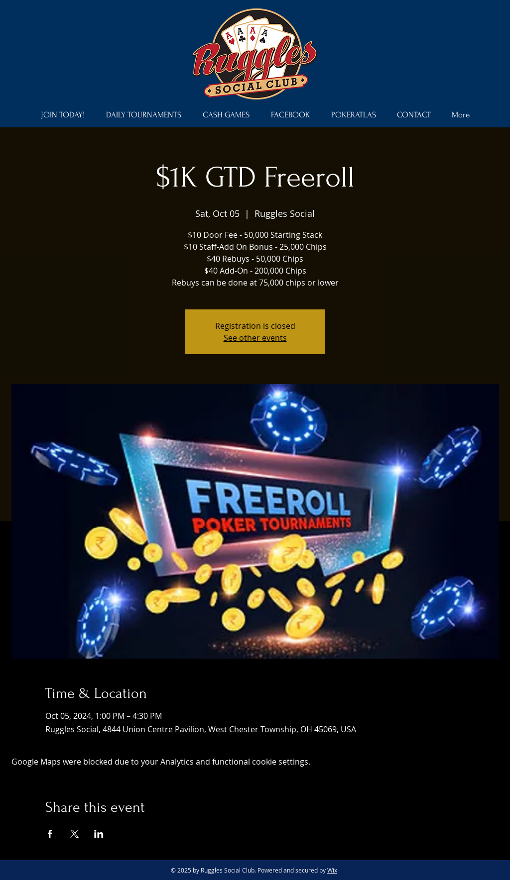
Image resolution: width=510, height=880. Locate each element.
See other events (255, 337)
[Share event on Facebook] (50, 834)
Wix (332, 870)
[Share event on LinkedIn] (99, 834)
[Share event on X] (74, 834)
